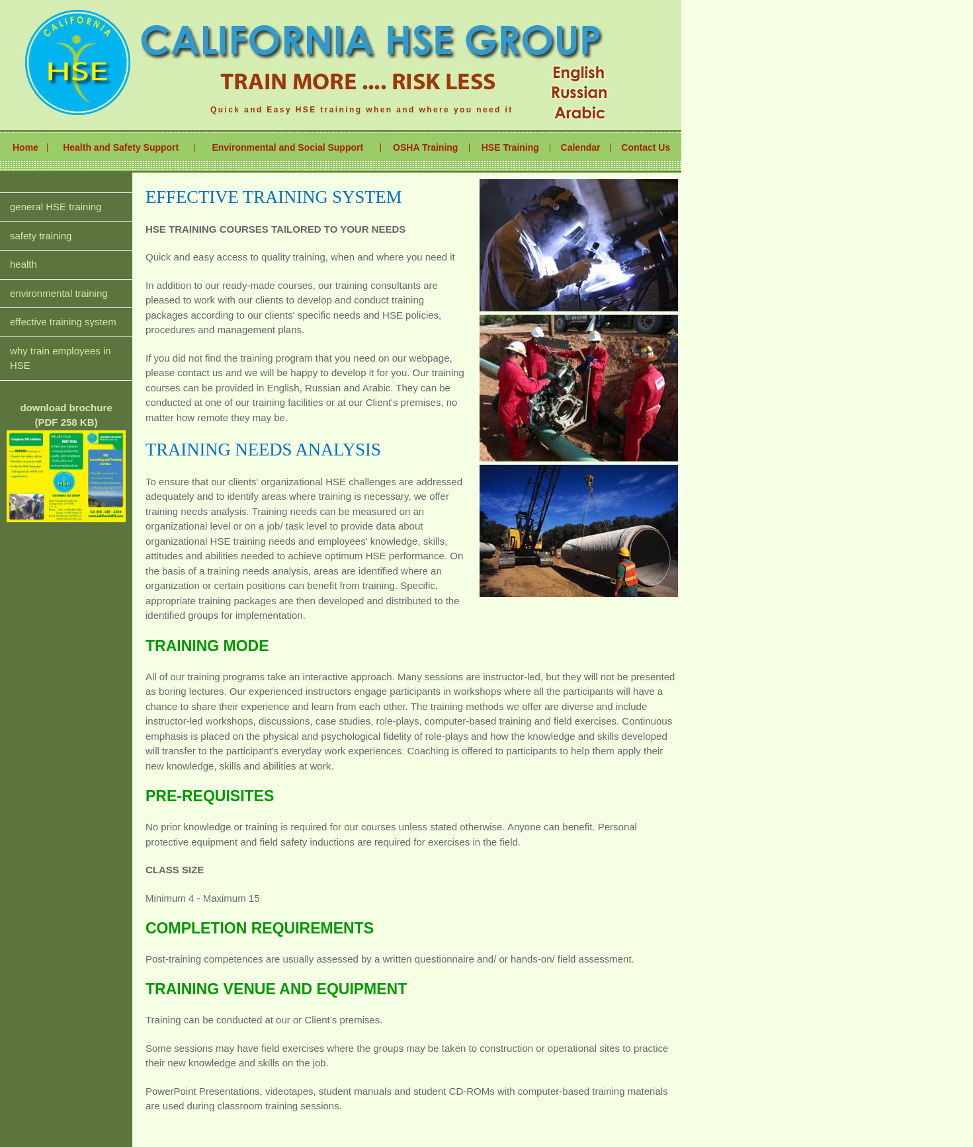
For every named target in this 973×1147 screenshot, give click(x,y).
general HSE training (55, 206)
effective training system (63, 321)
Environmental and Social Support (287, 147)
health (23, 264)
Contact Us (645, 147)
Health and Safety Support (121, 147)
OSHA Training (425, 147)
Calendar (581, 147)
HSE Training (510, 147)
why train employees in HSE (60, 358)
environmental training (59, 293)
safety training (40, 235)
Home (25, 147)
